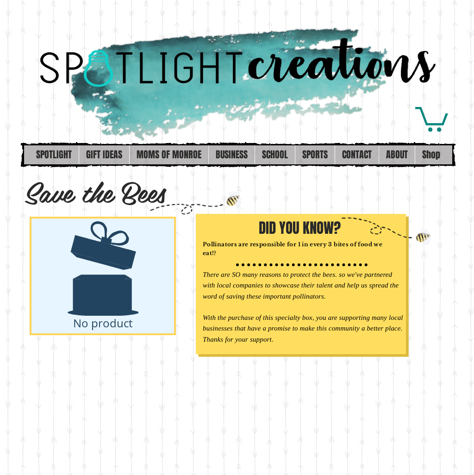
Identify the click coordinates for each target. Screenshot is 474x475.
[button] (431, 118)
